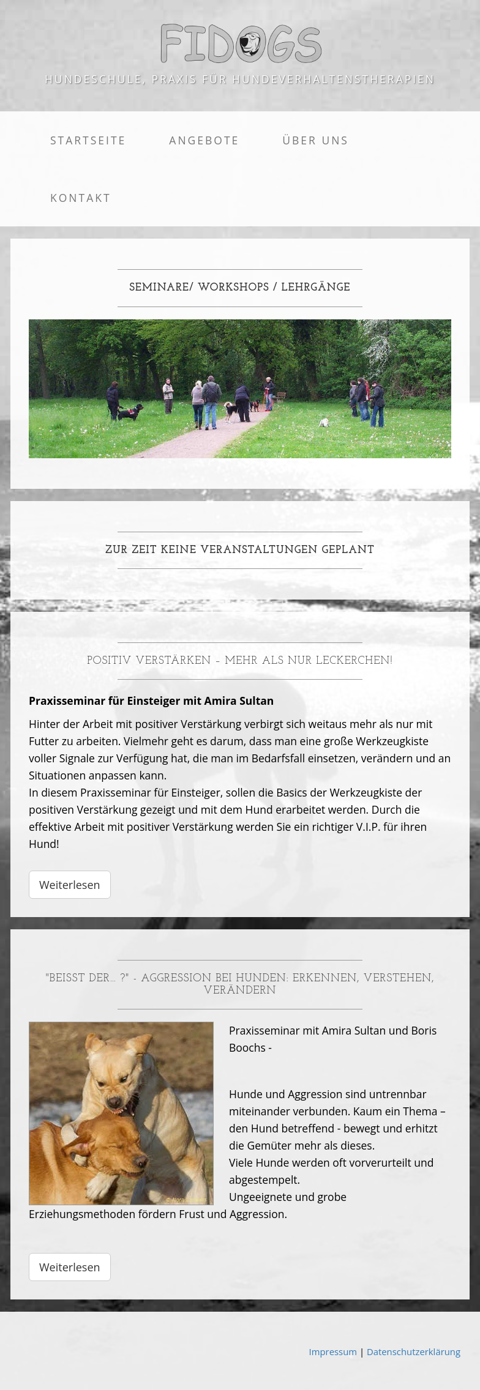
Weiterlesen (69, 884)
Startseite (88, 140)
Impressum (333, 1351)
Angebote (204, 140)
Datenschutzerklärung (413, 1351)
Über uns (315, 140)
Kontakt (80, 197)
